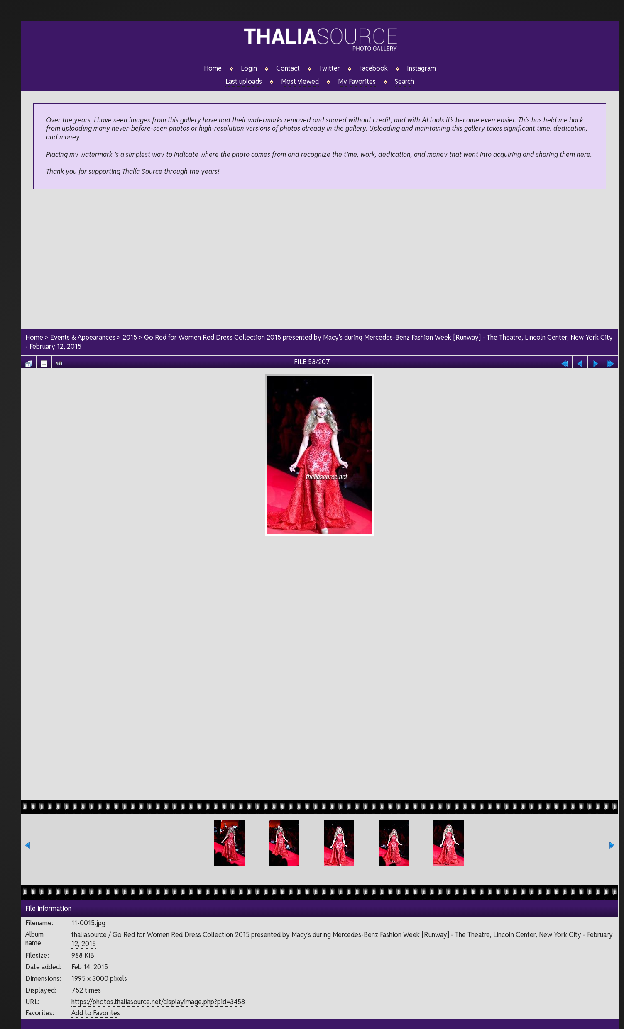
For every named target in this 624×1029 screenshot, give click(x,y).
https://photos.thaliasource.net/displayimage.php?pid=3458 (158, 1001)
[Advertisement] (320, 260)
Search (404, 82)
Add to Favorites (95, 1013)
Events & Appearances (82, 337)
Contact (288, 68)
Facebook (373, 68)
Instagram (421, 68)
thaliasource (89, 934)
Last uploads (243, 82)
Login (249, 68)
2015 (129, 337)
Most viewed (300, 82)
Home (213, 68)
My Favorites (357, 82)
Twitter (329, 68)
